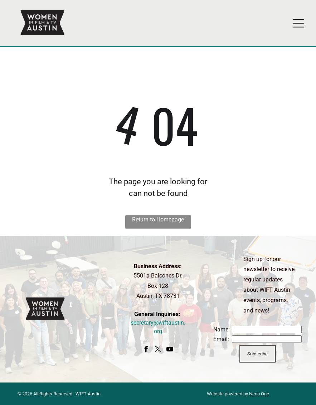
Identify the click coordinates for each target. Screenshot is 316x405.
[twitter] (158, 350)
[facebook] (146, 350)
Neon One (259, 393)
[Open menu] (298, 23)
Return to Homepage (158, 219)
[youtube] (170, 350)
